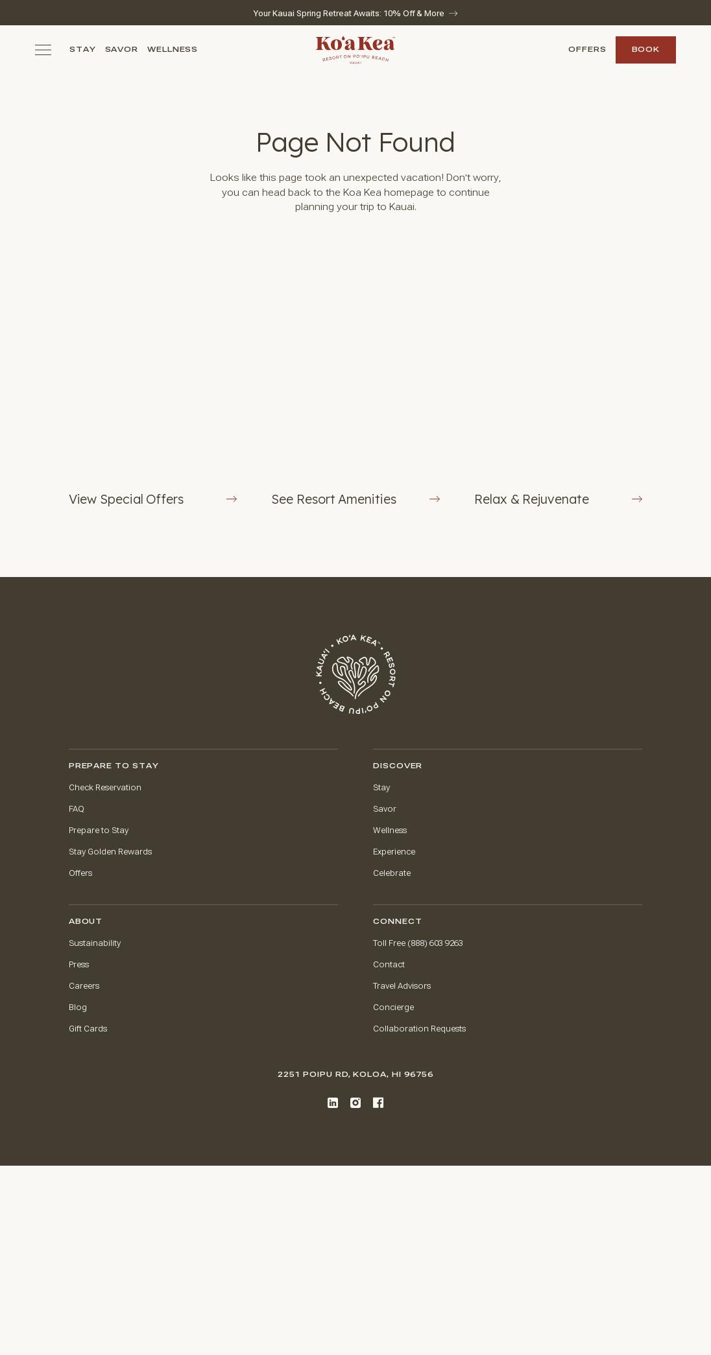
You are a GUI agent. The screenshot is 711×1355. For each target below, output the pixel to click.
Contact (389, 964)
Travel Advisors (402, 986)
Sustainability (95, 943)
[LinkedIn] (333, 1103)
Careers (84, 986)
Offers (587, 49)
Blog (78, 1007)
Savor (122, 49)
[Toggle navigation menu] (43, 49)
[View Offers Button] (153, 381)
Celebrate (392, 873)
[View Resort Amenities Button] (355, 381)
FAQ (76, 809)
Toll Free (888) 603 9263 (418, 943)
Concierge (393, 1007)
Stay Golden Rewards (110, 851)
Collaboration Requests (419, 1028)
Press (79, 964)
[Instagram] (355, 1102)
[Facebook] (378, 1102)
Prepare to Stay (98, 830)
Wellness (173, 49)
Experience (394, 851)
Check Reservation (105, 787)
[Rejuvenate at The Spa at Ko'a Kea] (558, 381)
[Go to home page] (356, 674)
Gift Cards (88, 1028)
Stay (82, 49)
